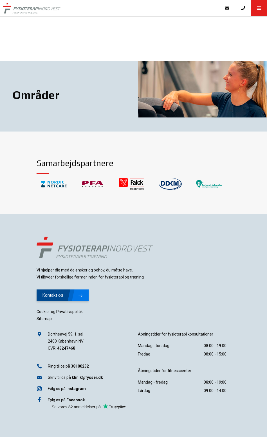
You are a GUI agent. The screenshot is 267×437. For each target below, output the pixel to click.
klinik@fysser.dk (87, 377)
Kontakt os (62, 295)
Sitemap (44, 318)
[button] (259, 8)
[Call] (243, 8)
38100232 (80, 366)
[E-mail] (227, 8)
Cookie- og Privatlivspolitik (60, 311)
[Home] (109, 8)
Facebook (75, 400)
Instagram (76, 388)
